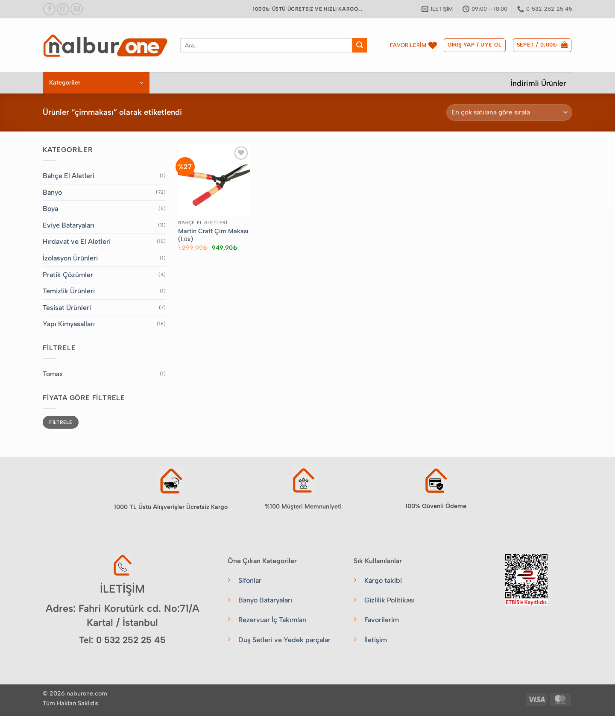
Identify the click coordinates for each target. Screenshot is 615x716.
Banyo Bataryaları (265, 600)
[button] (475, 45)
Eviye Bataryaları (68, 225)
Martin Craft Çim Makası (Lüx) (213, 235)
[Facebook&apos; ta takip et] (49, 9)
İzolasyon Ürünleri (70, 258)
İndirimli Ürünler (538, 83)
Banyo (52, 192)
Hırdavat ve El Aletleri (77, 241)
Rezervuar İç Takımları (272, 620)
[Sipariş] (509, 112)
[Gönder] (359, 45)
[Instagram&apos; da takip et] (63, 9)
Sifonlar (249, 580)
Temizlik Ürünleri (69, 291)
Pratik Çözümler (68, 275)
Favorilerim (381, 620)
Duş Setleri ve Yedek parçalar (284, 640)
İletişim (375, 640)
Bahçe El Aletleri (68, 176)
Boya (50, 209)
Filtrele (60, 422)
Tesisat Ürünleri (67, 308)
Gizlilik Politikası (389, 600)
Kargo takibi (383, 580)
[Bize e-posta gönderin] (76, 9)
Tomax (53, 374)
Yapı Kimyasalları (69, 324)
